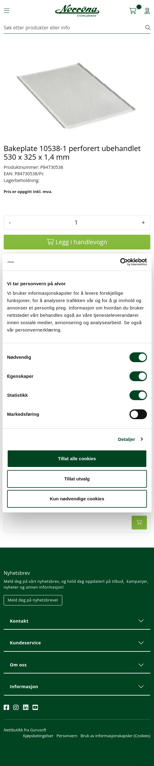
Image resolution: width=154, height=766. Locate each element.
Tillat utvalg (77, 478)
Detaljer (126, 439)
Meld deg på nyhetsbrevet (33, 600)
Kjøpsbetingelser (38, 735)
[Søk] (75, 27)
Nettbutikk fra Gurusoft (25, 730)
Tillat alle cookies (77, 458)
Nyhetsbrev (17, 573)
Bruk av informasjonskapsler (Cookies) (115, 735)
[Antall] (76, 222)
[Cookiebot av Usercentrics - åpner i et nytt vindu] (120, 262)
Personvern (66, 735)
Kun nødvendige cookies (77, 498)
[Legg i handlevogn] (77, 242)
